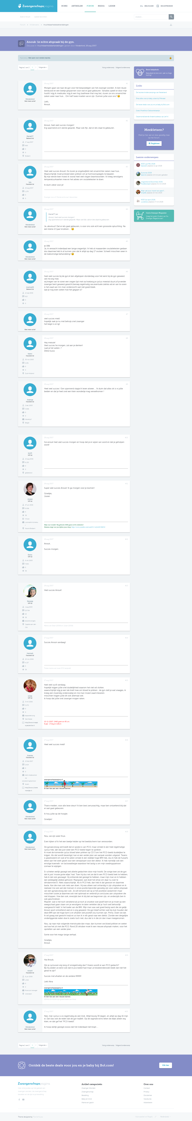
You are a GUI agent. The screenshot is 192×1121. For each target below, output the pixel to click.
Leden (112, 6)
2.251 (27, 363)
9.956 (27, 508)
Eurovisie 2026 (146, 173)
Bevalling (85, 1095)
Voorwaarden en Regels (144, 1117)
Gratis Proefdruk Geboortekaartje (148, 111)
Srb (30, 182)
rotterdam (28, 994)
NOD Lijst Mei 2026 (148, 164)
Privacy (146, 1092)
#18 (126, 832)
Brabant (27, 156)
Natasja (30, 601)
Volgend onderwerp (123, 67)
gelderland (28, 473)
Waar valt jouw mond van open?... (153, 191)
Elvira (30, 555)
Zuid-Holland (29, 373)
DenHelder (28, 719)
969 (26, 145)
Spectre (144, 175)
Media (101, 6)
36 (26, 571)
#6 (127, 272)
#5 (127, 241)
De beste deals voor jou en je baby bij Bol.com (152, 105)
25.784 (27, 610)
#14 (126, 638)
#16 (126, 740)
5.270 (27, 705)
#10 (126, 438)
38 (26, 515)
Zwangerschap (87, 1092)
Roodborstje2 (146, 184)
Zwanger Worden (88, 1088)
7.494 (27, 564)
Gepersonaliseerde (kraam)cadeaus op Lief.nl (152, 117)
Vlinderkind (80, 46)
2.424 (27, 765)
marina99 (30, 287)
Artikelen (77, 6)
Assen (27, 784)
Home (64, 6)
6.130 (27, 462)
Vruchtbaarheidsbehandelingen (50, 46)
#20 (126, 1011)
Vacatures (147, 1099)
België (27, 423)
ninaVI (30, 971)
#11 (126, 484)
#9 (127, 384)
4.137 (27, 663)
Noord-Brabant (30, 528)
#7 (127, 314)
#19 (126, 955)
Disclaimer (148, 1095)
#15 (126, 680)
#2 (127, 121)
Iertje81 (143, 193)
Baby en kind (87, 1099)
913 (26, 296)
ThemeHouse (38, 1117)
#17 (126, 801)
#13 (126, 586)
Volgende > (43, 67)
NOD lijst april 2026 (148, 200)
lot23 (30, 453)
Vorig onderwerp (108, 67)
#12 (126, 539)
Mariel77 (30, 136)
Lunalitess (144, 202)
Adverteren (148, 1103)
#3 (127, 167)
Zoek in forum (25, 17)
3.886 (27, 409)
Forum (90, 6)
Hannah (30, 653)
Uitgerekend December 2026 (152, 182)
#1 (127, 83)
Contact (147, 1088)
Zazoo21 (144, 166)
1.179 (27, 191)
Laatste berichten (40, 17)
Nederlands (164, 1117)
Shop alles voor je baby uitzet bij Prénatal (150, 98)
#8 (127, 338)
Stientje (30, 400)
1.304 (27, 980)
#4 (127, 209)
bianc (30, 354)
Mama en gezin (88, 1103)
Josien (30, 499)
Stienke (30, 756)
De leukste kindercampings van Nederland (151, 92)
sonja (30, 696)
